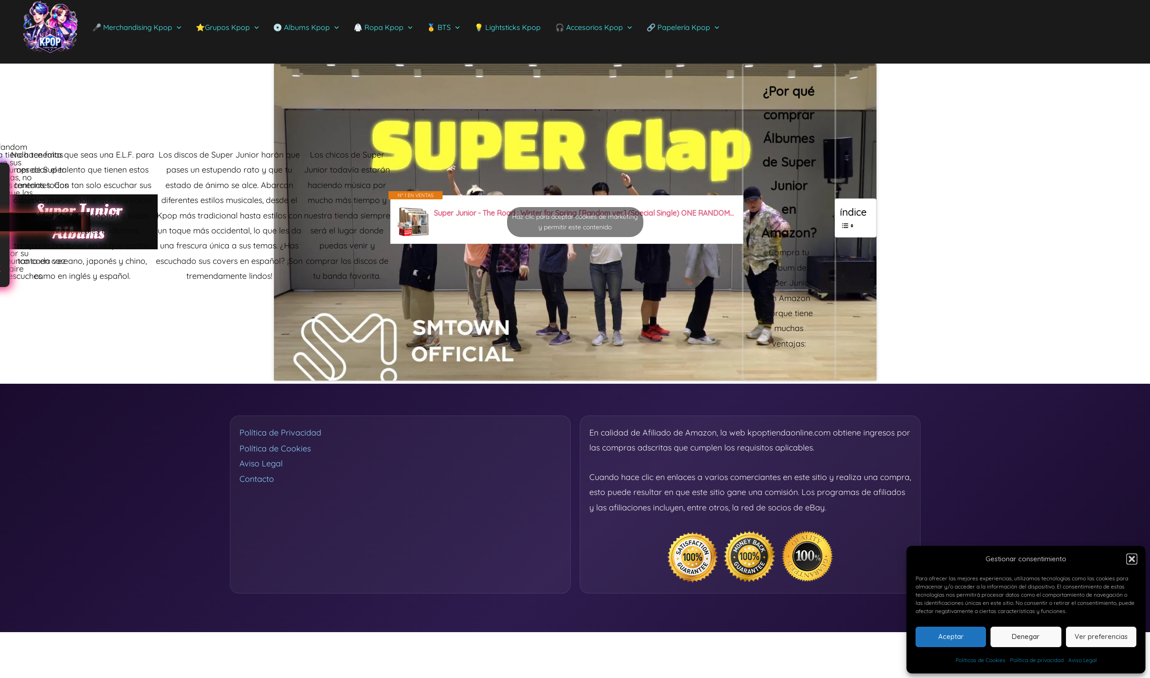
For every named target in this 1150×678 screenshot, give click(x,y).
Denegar (1026, 636)
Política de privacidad (1037, 660)
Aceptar (951, 636)
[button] (1131, 559)
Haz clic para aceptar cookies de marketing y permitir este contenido (575, 222)
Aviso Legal (1082, 660)
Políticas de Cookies (981, 660)
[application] (176, 27)
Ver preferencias (1101, 636)
